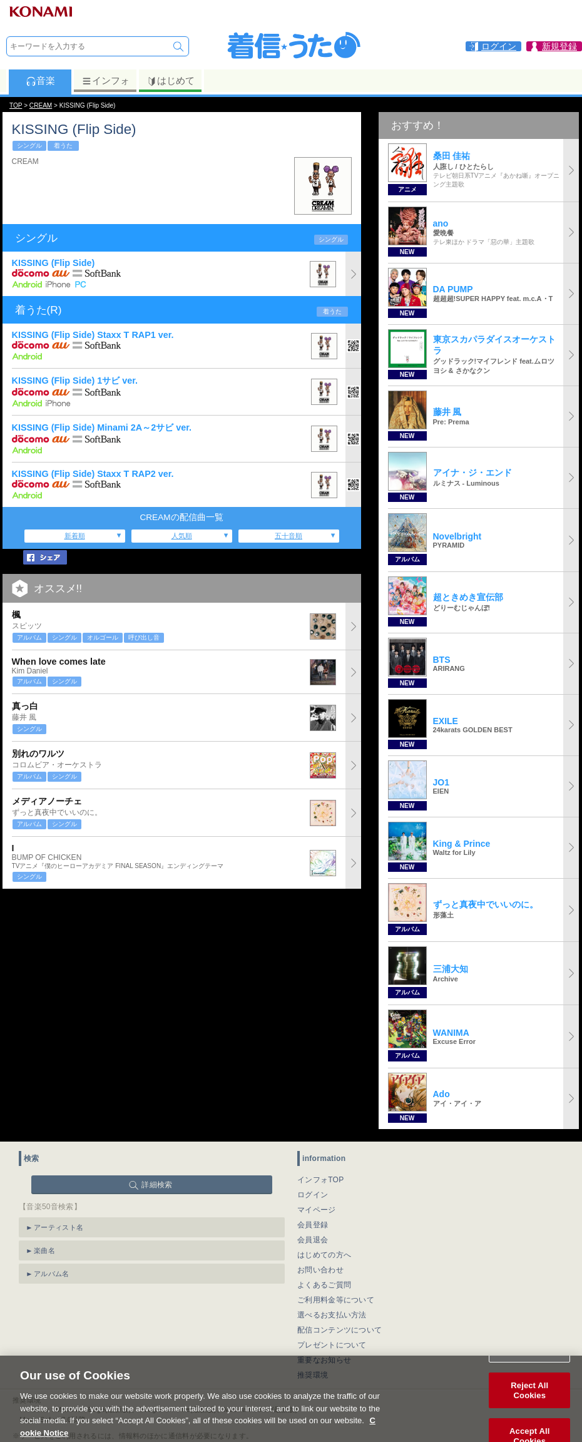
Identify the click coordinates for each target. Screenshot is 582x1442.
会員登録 (312, 1224)
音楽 (40, 80)
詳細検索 (156, 1184)
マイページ (316, 1209)
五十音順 (288, 535)
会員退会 (312, 1239)
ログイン (312, 1194)
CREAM (40, 105)
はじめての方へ (324, 1254)
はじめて (170, 80)
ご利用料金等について (335, 1300)
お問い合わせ (320, 1270)
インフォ (105, 80)
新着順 (74, 535)
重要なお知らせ (324, 1360)
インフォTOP (320, 1179)
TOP (15, 105)
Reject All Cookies (529, 1404)
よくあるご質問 (324, 1285)
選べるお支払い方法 (332, 1315)
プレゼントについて (332, 1345)
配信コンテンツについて (339, 1330)
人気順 (181, 535)
